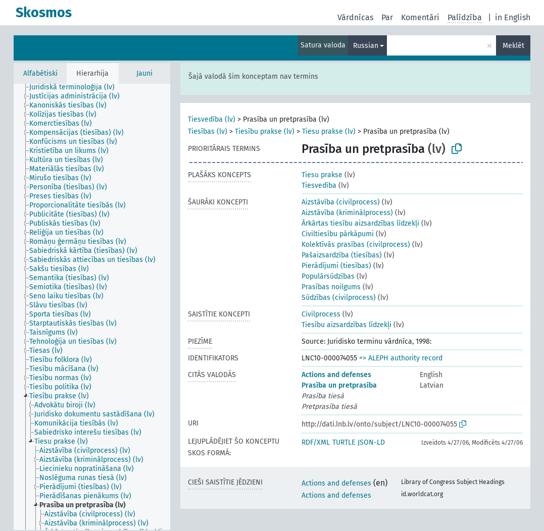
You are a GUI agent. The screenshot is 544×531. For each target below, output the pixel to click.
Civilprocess (321, 314)
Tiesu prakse (322, 175)
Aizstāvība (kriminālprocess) (347, 212)
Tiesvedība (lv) (211, 119)
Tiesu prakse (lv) (329, 131)
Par (387, 17)
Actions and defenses (336, 374)
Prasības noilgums (331, 287)
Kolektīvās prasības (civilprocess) (356, 244)
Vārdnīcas (355, 17)
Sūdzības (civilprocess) (339, 297)
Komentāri (420, 17)
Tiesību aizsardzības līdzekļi (346, 325)
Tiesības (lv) (207, 131)
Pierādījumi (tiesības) (336, 265)
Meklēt (513, 45)
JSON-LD (371, 442)
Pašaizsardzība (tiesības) (342, 255)
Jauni (144, 73)
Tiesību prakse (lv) (264, 131)
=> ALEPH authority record (400, 358)
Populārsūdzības (328, 276)
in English (512, 17)
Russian (365, 45)
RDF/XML (316, 442)
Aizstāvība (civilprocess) (341, 202)
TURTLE (343, 442)
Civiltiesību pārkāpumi (338, 234)
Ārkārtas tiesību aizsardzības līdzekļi (360, 223)
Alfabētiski (40, 73)
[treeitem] (76, 87)
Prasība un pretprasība (339, 385)
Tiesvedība (319, 185)
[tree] (92, 307)
